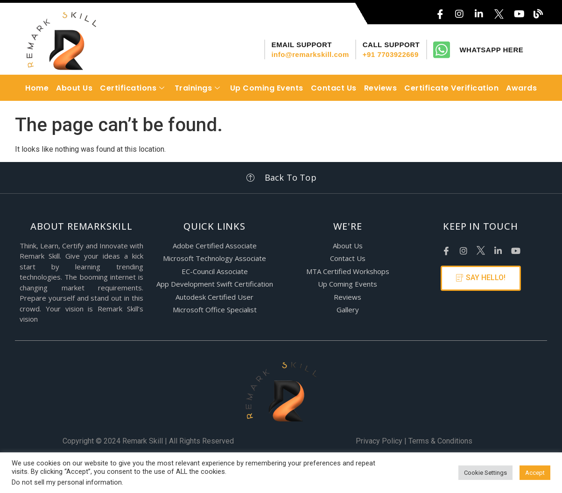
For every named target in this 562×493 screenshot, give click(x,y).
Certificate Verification (451, 88)
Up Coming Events (266, 88)
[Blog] (537, 11)
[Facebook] (446, 248)
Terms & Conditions (440, 441)
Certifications (133, 88)
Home (37, 88)
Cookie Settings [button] (485, 472)
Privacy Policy (379, 441)
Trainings (199, 88)
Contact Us (334, 88)
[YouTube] (518, 11)
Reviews (380, 88)
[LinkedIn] (478, 11)
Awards (521, 88)
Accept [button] (535, 472)
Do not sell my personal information (67, 482)
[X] (498, 11)
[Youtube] (515, 248)
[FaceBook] (439, 11)
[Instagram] (459, 11)
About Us (74, 88)
